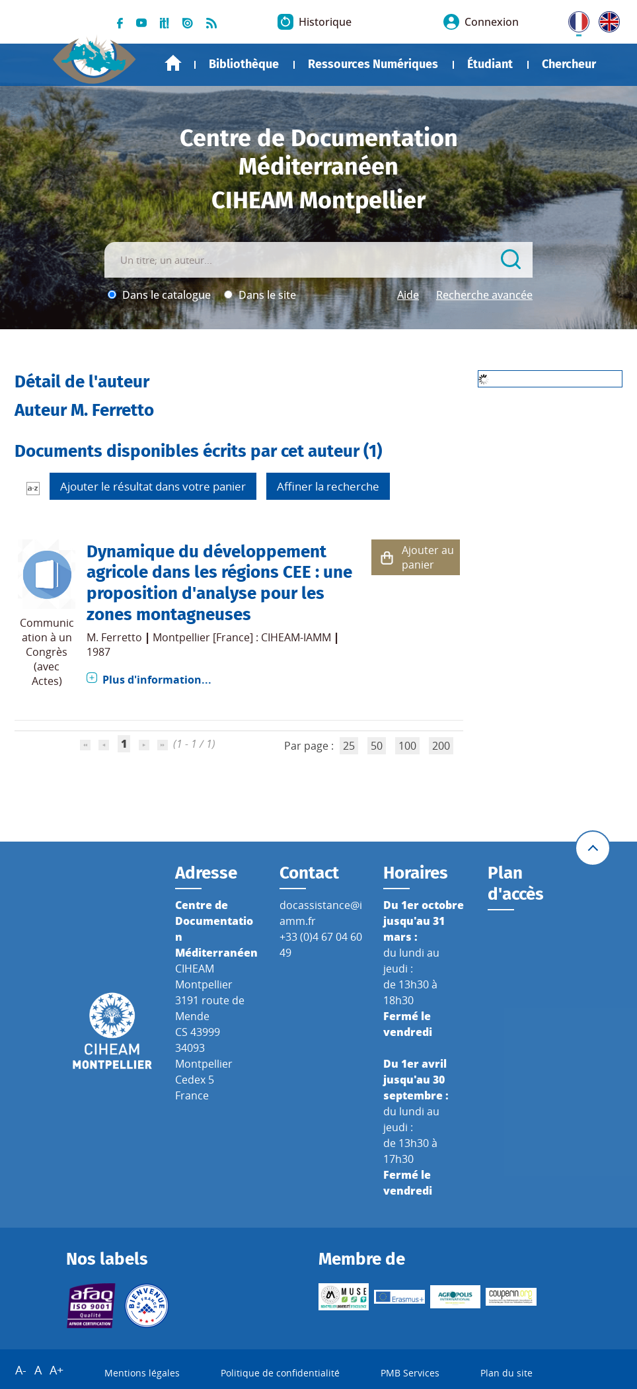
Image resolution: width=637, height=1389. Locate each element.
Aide (408, 295)
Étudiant (490, 64)
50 (377, 745)
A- (20, 1370)
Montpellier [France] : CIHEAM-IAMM (242, 637)
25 (349, 745)
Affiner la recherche (328, 486)
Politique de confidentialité (280, 1373)
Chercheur (569, 64)
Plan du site (506, 1373)
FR (574, 19)
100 (407, 745)
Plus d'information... (156, 679)
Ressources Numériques (373, 64)
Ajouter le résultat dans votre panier (153, 486)
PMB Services (410, 1373)
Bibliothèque (244, 64)
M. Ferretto (114, 637)
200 (441, 745)
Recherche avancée (484, 295)
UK (606, 19)
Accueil (173, 63)
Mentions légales (142, 1373)
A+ (56, 1370)
